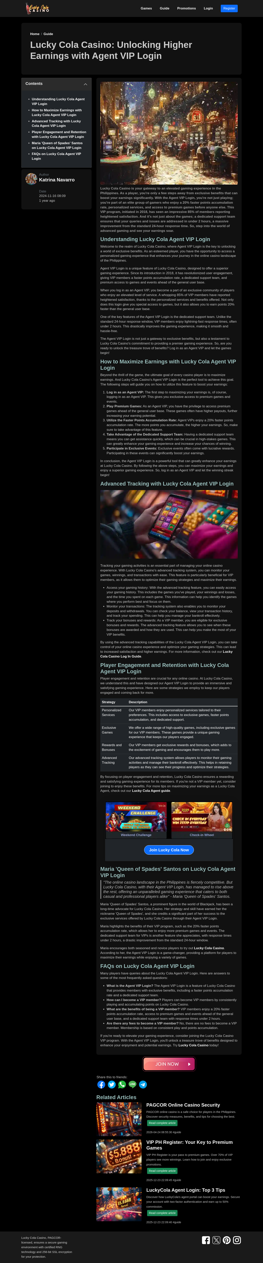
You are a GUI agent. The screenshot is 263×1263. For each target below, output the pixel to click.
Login (208, 8)
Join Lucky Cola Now (169, 850)
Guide (164, 8)
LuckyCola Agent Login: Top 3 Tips (185, 1190)
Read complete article (162, 1123)
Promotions (186, 8)
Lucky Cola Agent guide (151, 791)
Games (146, 8)
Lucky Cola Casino (209, 948)
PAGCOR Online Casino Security (183, 1105)
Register (229, 8)
